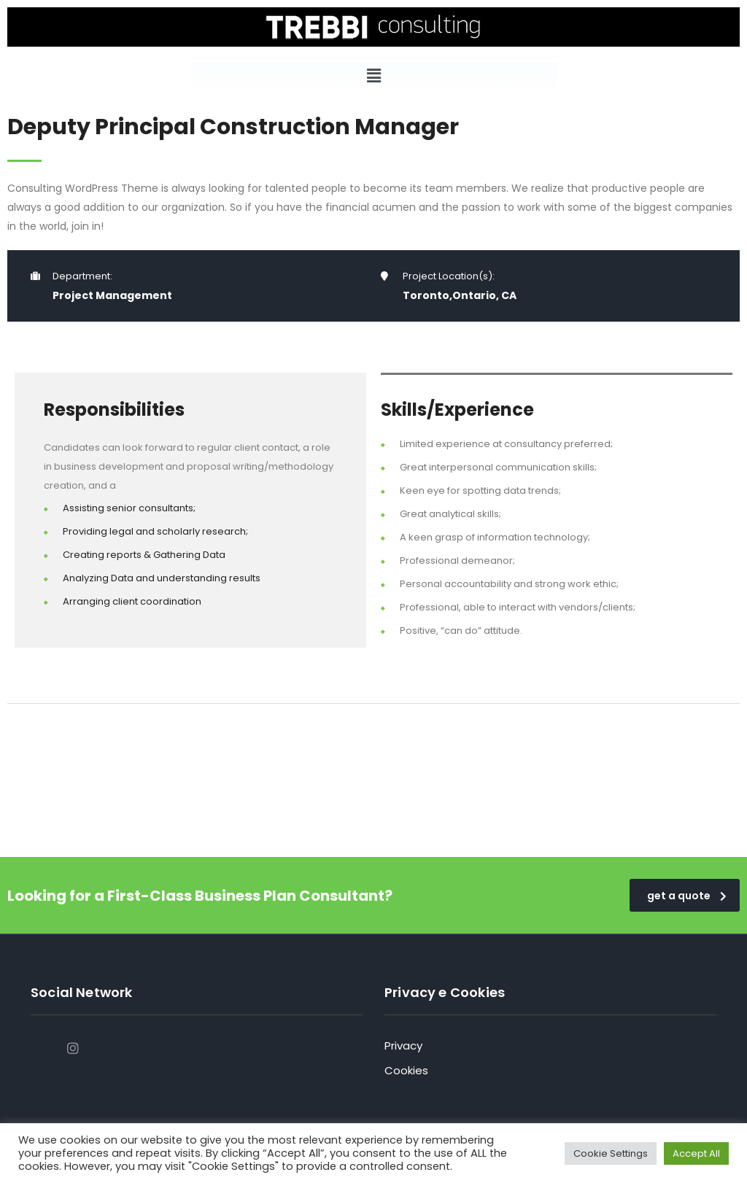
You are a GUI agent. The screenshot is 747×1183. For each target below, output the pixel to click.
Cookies (406, 1070)
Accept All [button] (696, 1153)
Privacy (403, 1045)
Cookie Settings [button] (610, 1153)
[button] (373, 76)
